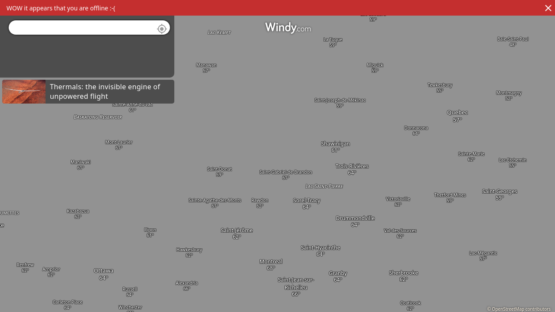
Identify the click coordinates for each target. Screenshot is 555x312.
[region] (277, 156)
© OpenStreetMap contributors (519, 309)
